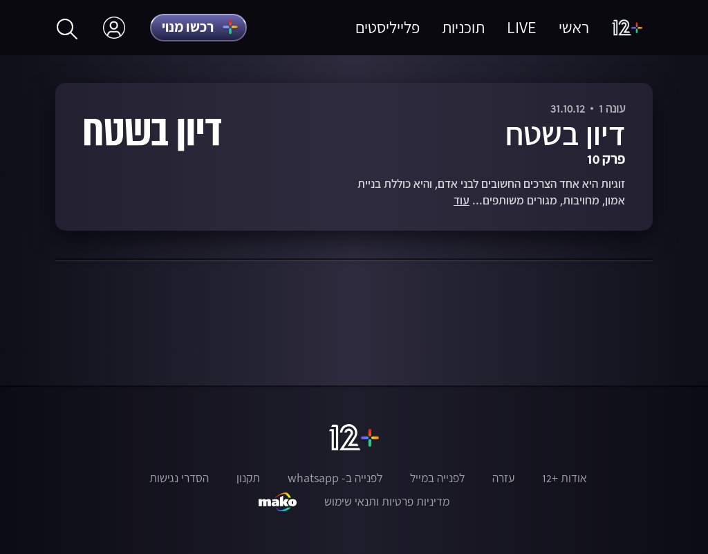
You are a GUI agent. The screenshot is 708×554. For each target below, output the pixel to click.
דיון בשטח (565, 133)
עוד (461, 200)
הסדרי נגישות (179, 478)
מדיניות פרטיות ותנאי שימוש (386, 501)
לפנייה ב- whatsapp (335, 478)
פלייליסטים (387, 27)
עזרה (503, 478)
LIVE (522, 27)
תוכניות (463, 27)
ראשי (574, 27)
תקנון (248, 478)
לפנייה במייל (437, 478)
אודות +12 (564, 478)
